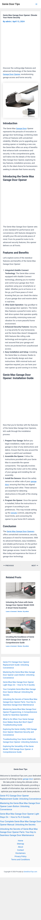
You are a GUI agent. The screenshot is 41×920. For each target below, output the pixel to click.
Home (20, 841)
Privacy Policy (20, 856)
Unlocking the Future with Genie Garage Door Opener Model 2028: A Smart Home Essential (20, 605)
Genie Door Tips (11, 4)
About (20, 847)
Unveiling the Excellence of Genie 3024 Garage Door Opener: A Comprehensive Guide (20, 640)
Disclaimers (20, 853)
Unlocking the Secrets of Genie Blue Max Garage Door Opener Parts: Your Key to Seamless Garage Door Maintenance (20, 702)
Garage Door (21, 128)
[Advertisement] (20, 45)
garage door (28, 779)
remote (14, 513)
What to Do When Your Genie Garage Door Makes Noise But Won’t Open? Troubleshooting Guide (18, 722)
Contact (20, 850)
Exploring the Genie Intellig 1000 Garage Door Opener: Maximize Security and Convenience (20, 732)
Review (20, 611)
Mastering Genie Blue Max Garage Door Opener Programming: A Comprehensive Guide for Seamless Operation (20, 712)
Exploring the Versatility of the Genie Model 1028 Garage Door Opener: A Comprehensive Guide (18, 749)
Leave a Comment (11, 611)
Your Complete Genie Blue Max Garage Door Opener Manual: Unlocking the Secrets (19, 692)
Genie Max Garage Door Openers (20, 531)
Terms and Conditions (20, 859)
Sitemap (20, 844)
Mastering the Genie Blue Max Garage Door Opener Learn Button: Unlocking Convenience (19, 675)
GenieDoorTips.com (30, 872)
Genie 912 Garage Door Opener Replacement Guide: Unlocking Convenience (16, 665)
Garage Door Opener (11, 74)
